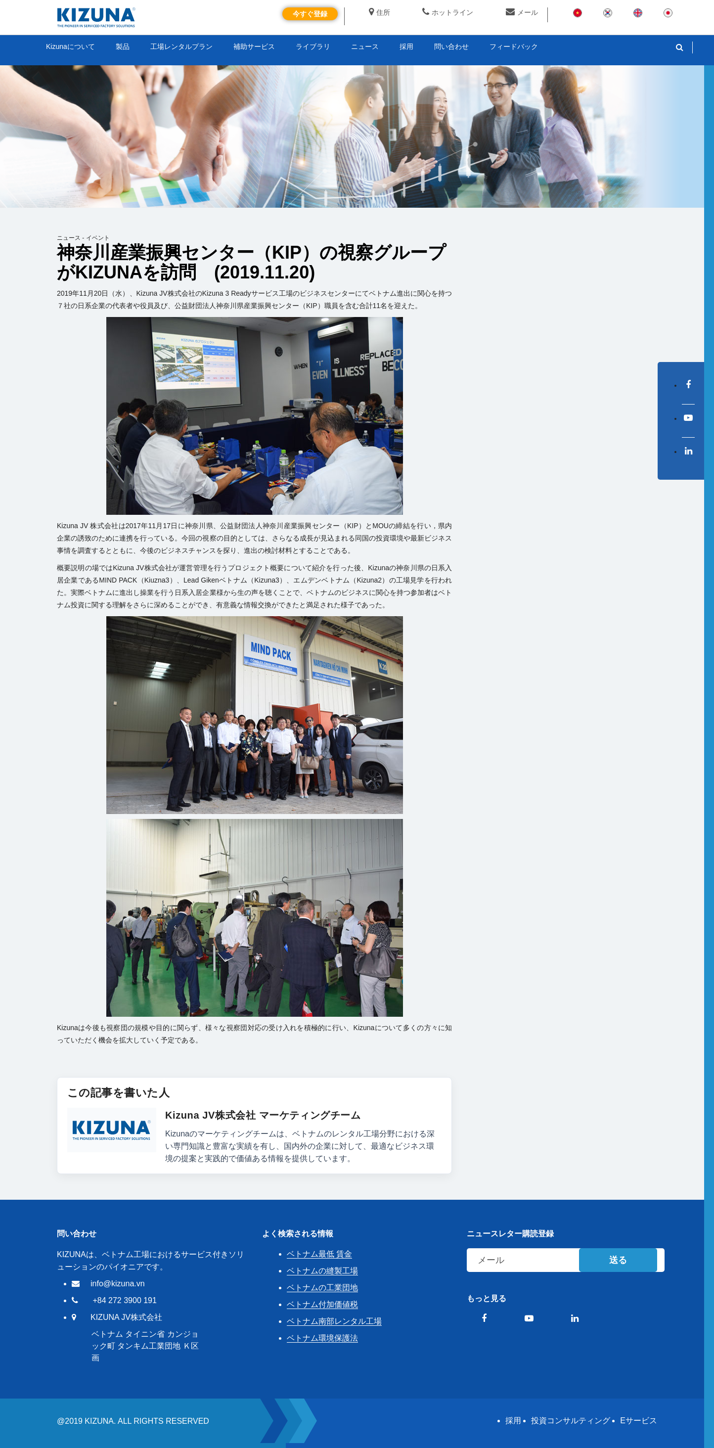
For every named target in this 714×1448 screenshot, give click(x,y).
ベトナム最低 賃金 (319, 1254)
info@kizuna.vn (117, 1283)
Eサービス (638, 1420)
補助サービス (254, 46)
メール (522, 12)
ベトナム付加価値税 (322, 1304)
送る (618, 1260)
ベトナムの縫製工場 (322, 1271)
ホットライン (447, 12)
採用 (513, 1420)
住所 (379, 12)
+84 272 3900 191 (124, 1300)
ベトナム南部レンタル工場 (334, 1321)
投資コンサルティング (570, 1420)
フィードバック (514, 46)
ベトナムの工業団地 (322, 1287)
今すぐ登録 (310, 14)
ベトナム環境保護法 (322, 1338)
